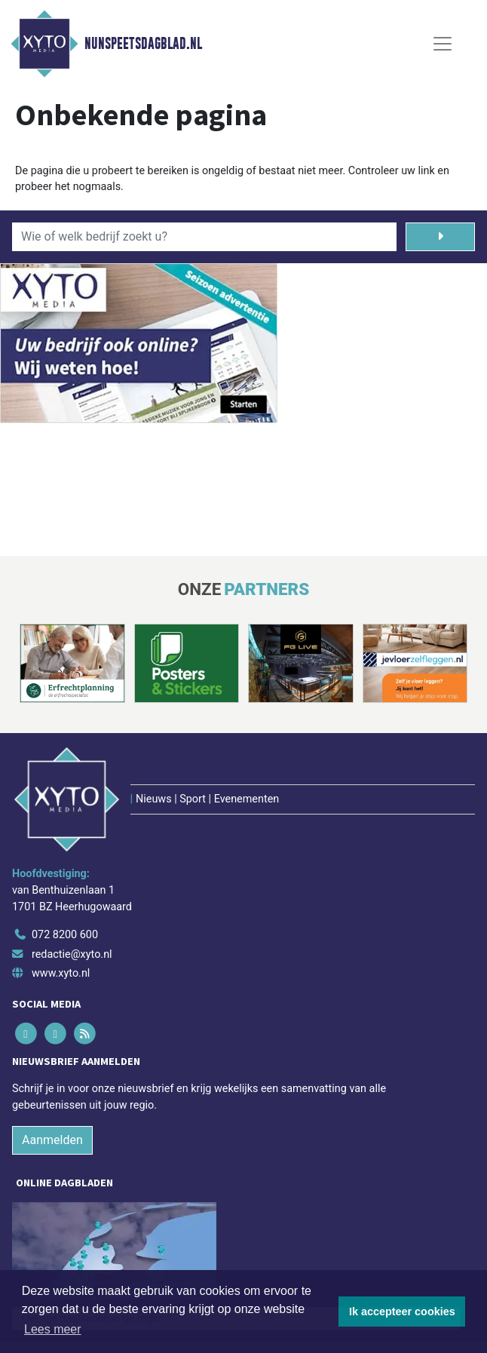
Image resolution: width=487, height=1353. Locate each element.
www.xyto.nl (61, 973)
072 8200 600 (65, 934)
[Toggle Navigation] (442, 43)
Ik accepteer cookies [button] (402, 1311)
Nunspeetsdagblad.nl (143, 43)
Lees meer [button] (52, 1329)
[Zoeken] (440, 236)
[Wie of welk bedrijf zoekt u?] (204, 236)
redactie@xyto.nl (72, 954)
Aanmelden (52, 1140)
